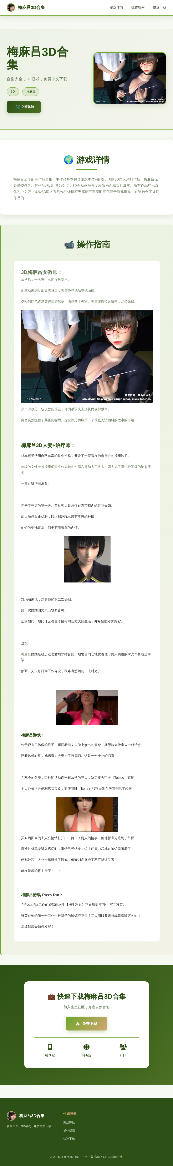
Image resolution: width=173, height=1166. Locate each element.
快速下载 (159, 7)
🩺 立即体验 (25, 107)
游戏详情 (116, 7)
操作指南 (138, 7)
